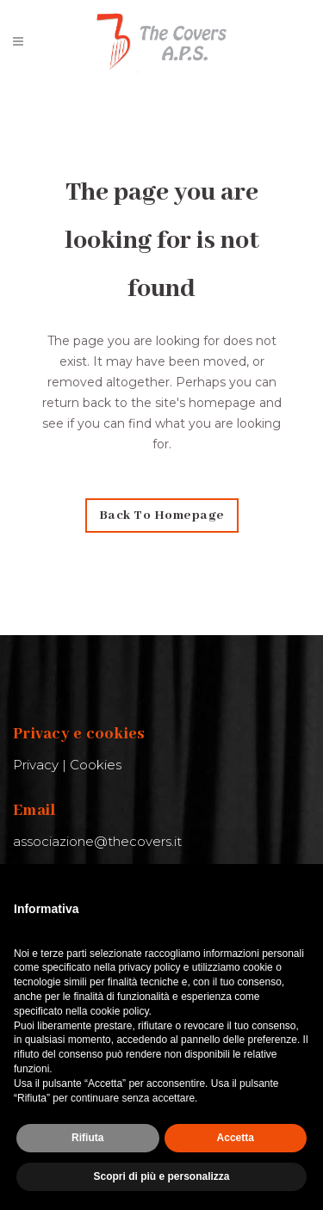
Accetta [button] (235, 1138)
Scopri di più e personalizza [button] (161, 1176)
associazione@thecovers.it (97, 841)
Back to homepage (162, 515)
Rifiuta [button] (87, 1138)
